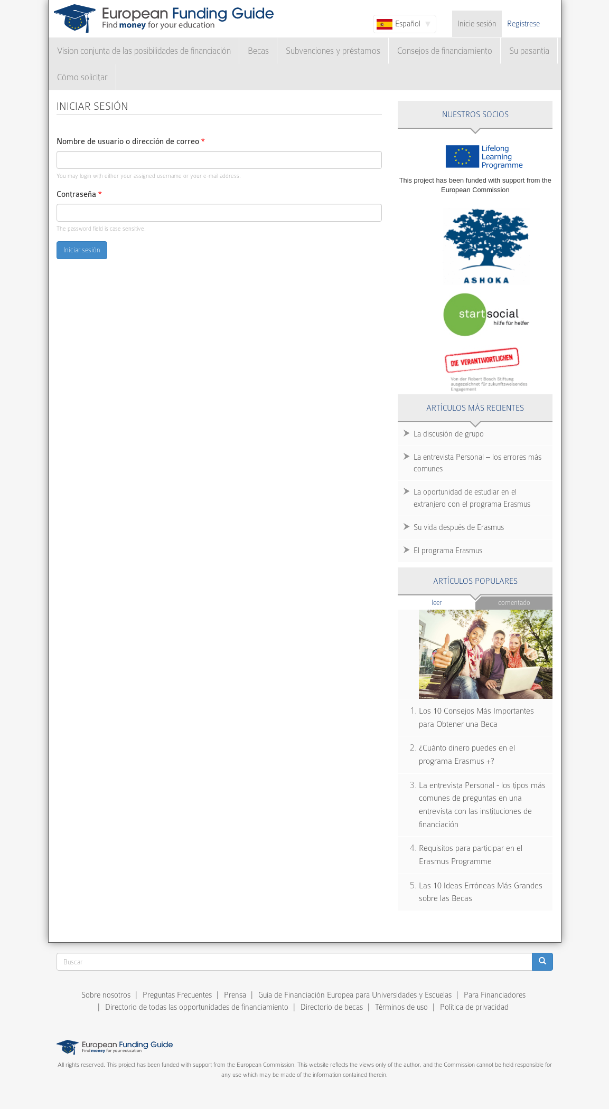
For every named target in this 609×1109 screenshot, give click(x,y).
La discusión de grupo (449, 434)
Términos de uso (401, 1007)
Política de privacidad (474, 1007)
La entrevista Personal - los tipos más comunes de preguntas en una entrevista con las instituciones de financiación (482, 805)
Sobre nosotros (105, 995)
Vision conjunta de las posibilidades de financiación (144, 51)
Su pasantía (529, 51)
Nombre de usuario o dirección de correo (131, 141)
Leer (453, 602)
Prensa (235, 995)
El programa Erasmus (448, 550)
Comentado (514, 602)
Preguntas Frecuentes (177, 995)
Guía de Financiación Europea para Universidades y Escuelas (355, 995)
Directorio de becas (332, 1007)
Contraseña (79, 194)
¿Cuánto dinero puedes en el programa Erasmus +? (467, 754)
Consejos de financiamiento (444, 51)
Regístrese (523, 24)
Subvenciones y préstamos (333, 51)
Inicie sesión (476, 24)
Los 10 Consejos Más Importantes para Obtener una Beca (476, 717)
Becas (258, 51)
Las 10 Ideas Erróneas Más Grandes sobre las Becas (480, 892)
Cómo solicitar (82, 77)
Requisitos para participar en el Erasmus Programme (470, 854)
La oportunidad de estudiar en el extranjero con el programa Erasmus (472, 498)
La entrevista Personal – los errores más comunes (477, 463)
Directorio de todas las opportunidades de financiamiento (196, 1007)
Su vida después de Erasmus (459, 527)
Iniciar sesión (81, 250)
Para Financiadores (495, 995)
